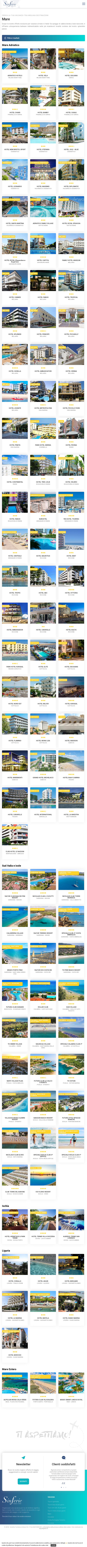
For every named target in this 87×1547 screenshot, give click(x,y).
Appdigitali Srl (43, 1528)
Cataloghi (57, 1539)
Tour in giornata (53, 1502)
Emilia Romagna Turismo (56, 1520)
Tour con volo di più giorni (57, 1508)
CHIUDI (53, 1545)
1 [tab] (61, 1487)
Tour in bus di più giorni (56, 1505)
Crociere (51, 1517)
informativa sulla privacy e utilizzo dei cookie (56, 1527)
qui (66, 1543)
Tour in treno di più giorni (56, 1511)
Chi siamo (57, 1533)
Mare (49, 1514)
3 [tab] (66, 1487)
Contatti (57, 1536)
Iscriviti (23, 1481)
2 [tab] (63, 1487)
